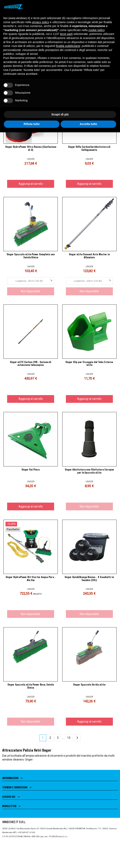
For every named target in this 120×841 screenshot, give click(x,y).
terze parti (66, 34)
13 (68, 737)
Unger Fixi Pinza (31, 469)
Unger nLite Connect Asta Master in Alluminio (89, 255)
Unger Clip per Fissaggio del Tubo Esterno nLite (89, 363)
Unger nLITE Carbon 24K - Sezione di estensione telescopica (30, 363)
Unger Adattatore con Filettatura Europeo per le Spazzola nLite (89, 470)
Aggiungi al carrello (31, 183)
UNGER (30, 159)
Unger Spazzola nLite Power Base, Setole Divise (31, 685)
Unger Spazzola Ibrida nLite (89, 684)
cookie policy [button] (96, 30)
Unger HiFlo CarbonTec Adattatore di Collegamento (89, 148)
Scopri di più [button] (60, 114)
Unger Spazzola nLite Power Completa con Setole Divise (31, 255)
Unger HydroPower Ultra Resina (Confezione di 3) (30, 148)
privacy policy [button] (40, 22)
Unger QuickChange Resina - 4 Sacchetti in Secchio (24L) (89, 578)
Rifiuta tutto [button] (32, 124)
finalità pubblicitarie (68, 46)
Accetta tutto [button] (88, 124)
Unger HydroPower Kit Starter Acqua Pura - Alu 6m (31, 578)
